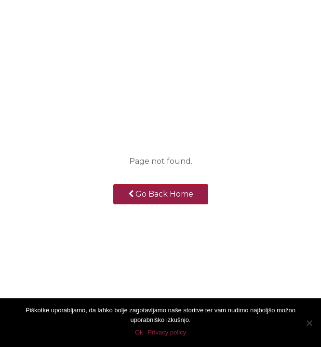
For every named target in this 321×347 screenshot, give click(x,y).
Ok (139, 332)
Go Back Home (160, 194)
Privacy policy (167, 332)
